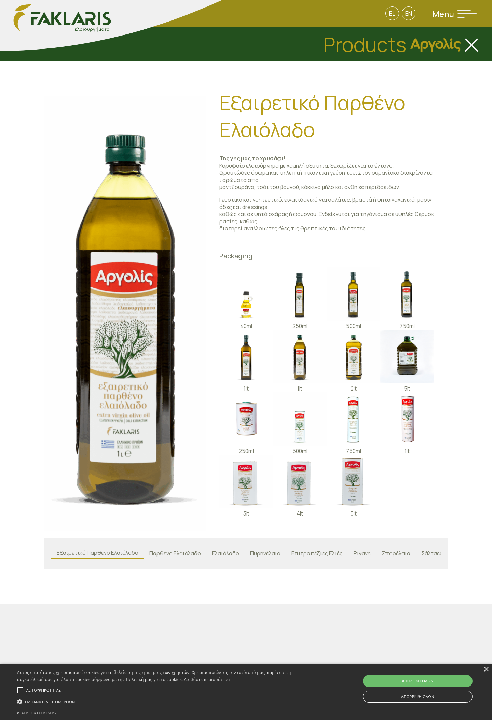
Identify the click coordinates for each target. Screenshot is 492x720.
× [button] (486, 669)
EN (408, 13)
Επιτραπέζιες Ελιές (317, 553)
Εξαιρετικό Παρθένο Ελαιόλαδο (97, 552)
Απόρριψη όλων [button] (417, 696)
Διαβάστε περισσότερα (207, 679)
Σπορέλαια (396, 553)
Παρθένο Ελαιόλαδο (175, 553)
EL (392, 13)
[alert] (246, 692)
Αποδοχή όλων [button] (418, 680)
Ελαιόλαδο (225, 553)
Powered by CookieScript (37, 713)
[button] (166, 701)
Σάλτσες (432, 553)
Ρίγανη (362, 553)
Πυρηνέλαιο (265, 553)
